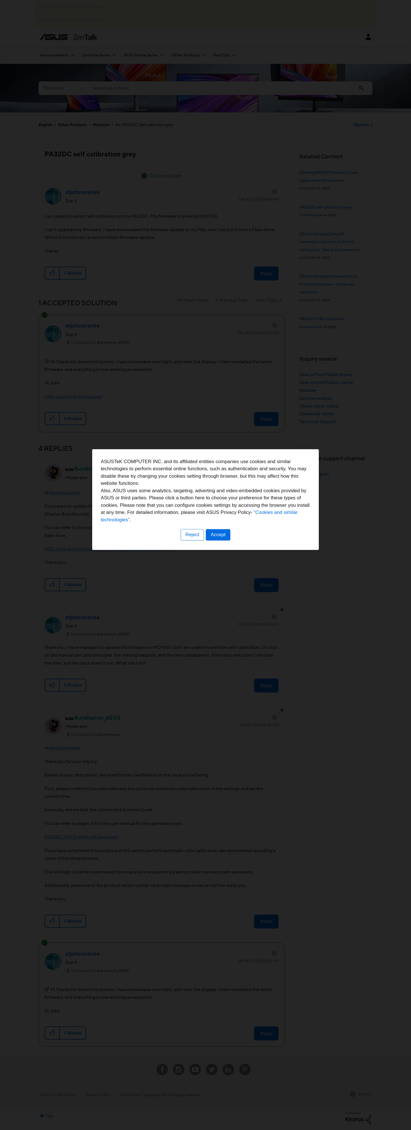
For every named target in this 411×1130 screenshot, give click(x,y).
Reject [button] (192, 600)
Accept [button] (218, 600)
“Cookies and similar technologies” (223, 585)
